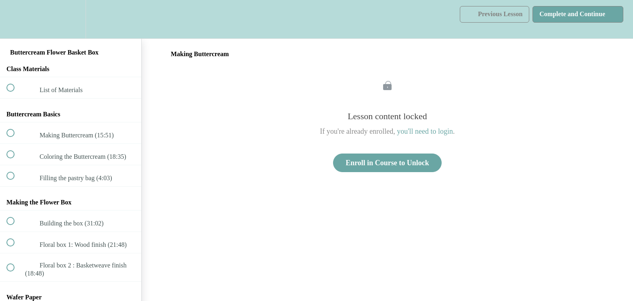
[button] (15, 19)
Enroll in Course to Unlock (387, 163)
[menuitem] (71, 19)
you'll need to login (425, 131)
